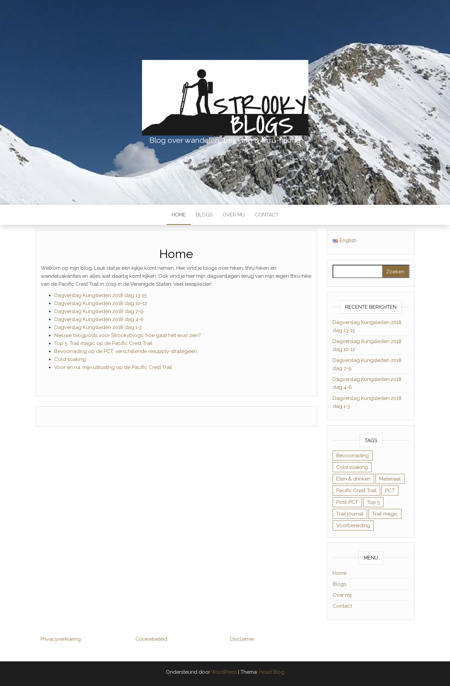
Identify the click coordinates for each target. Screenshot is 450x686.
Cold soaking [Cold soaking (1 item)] (352, 467)
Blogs (204, 215)
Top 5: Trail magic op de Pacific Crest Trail (103, 343)
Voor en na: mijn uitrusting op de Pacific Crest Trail (113, 367)
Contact (267, 215)
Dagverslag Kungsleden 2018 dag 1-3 (98, 327)
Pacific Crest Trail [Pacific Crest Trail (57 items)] (356, 491)
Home (179, 215)
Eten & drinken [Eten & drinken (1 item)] (353, 479)
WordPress (224, 672)
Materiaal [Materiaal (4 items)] (390, 479)
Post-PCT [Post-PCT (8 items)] (347, 502)
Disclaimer (242, 639)
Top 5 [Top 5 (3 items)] (373, 502)
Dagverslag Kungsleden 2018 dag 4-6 (99, 319)
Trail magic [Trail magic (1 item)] (385, 514)
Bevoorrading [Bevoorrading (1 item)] (352, 456)
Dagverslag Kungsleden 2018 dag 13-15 (100, 295)
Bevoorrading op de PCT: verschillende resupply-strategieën (125, 351)
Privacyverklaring (61, 639)
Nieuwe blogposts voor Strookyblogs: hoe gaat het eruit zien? (127, 335)
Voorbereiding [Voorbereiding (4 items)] (353, 525)
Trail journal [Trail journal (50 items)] (350, 514)
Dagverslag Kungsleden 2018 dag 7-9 (98, 311)
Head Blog (271, 672)
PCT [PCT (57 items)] (390, 491)
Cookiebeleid (151, 639)
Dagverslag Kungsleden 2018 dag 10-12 (100, 303)
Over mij (234, 215)
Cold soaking (70, 359)
